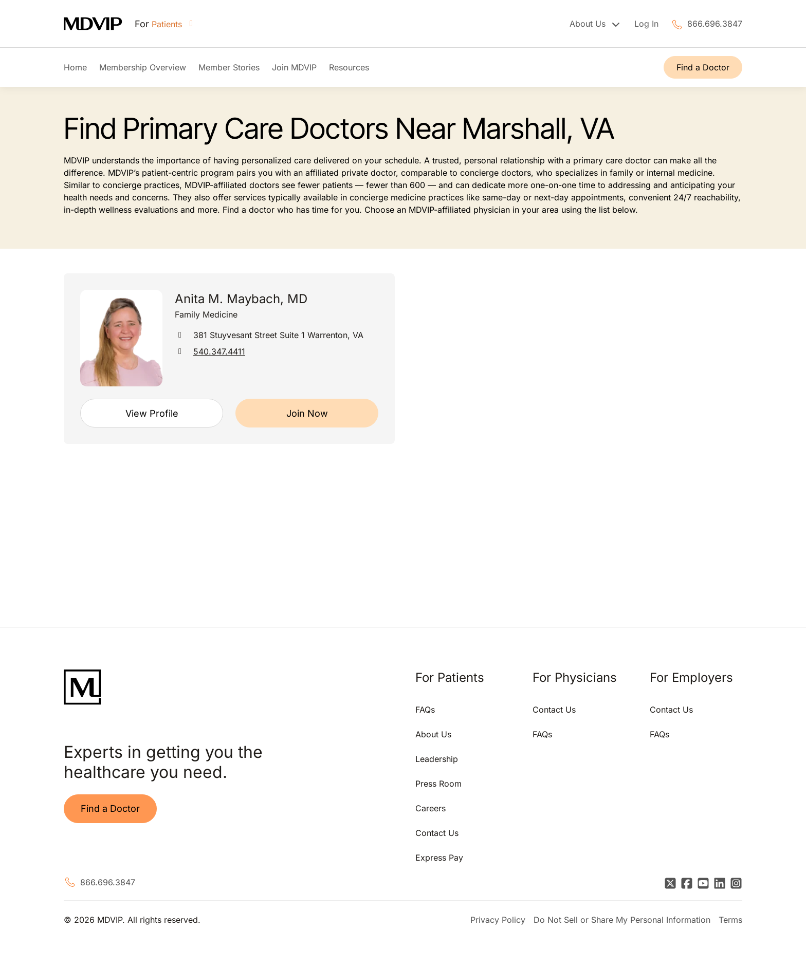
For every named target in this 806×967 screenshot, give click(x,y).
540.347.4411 (219, 351)
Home (75, 67)
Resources (349, 67)
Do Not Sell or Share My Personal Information (622, 920)
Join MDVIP (294, 67)
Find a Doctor (702, 67)
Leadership (436, 759)
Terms (730, 920)
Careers (430, 808)
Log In (646, 23)
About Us (433, 734)
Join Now (307, 413)
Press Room (438, 783)
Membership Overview (142, 67)
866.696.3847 (714, 23)
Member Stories (229, 67)
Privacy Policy (497, 920)
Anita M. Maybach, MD (241, 298)
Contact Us (437, 833)
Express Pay (439, 857)
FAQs (425, 709)
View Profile (151, 413)
